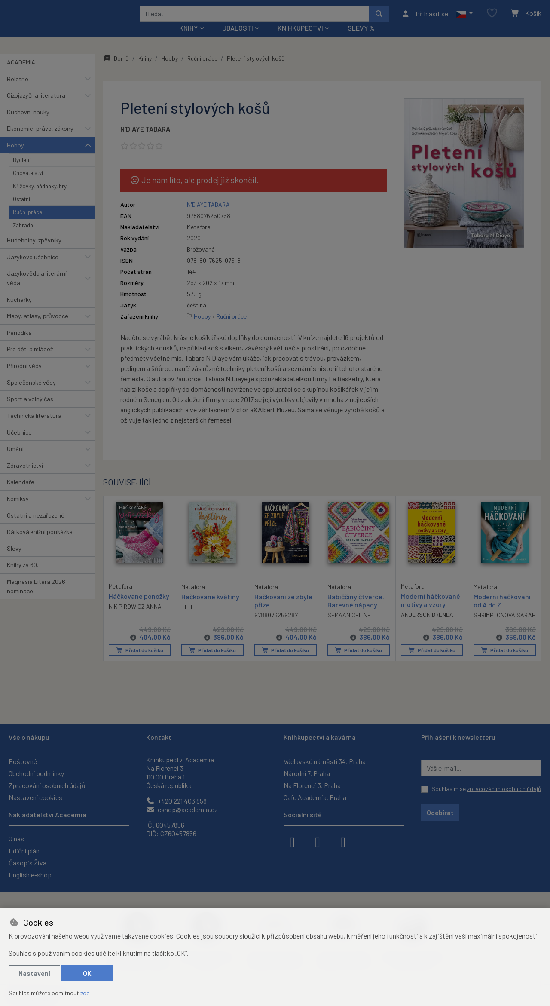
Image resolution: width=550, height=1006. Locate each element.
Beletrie (17, 90)
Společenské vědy (31, 393)
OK (87, 973)
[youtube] (342, 841)
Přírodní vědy (24, 377)
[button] (464, 19)
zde (84, 993)
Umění (15, 460)
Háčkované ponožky (139, 607)
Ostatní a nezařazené (35, 526)
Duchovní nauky (28, 123)
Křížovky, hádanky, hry (40, 197)
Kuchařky (19, 310)
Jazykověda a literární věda (37, 289)
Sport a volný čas (30, 410)
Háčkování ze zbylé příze (283, 612)
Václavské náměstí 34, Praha (325, 761)
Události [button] (237, 39)
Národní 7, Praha (307, 773)
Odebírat (440, 812)
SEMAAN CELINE (349, 626)
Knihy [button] (188, 39)
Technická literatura (34, 427)
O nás (16, 838)
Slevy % (361, 39)
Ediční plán (24, 851)
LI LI (186, 618)
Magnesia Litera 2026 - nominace (38, 597)
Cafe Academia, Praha (315, 797)
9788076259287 (276, 626)
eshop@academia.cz (182, 809)
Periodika (19, 344)
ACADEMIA (21, 73)
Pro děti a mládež (30, 360)
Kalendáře (20, 493)
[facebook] (292, 841)
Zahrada (23, 236)
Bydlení (22, 171)
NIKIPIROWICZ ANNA (135, 617)
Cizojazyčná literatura (36, 106)
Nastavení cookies (35, 797)
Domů (116, 70)
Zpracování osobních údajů (47, 785)
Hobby (15, 156)
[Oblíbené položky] (492, 19)
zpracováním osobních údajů (504, 788)
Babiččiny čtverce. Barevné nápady (355, 612)
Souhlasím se (486, 788)
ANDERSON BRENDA (427, 626)
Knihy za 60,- (24, 576)
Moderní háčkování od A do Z (502, 612)
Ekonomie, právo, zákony (40, 140)
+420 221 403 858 (176, 801)
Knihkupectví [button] (300, 39)
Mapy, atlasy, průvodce (37, 327)
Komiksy (18, 510)
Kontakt (158, 737)
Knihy (145, 70)
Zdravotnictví (25, 477)
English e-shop (30, 875)
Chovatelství (28, 184)
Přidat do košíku (139, 662)
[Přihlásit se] (424, 19)
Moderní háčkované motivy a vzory (430, 611)
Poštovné (23, 761)
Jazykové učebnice (32, 268)
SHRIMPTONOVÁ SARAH (505, 626)
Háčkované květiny (210, 608)
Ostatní (21, 210)
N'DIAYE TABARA (145, 140)
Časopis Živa (27, 863)
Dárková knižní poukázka (40, 543)
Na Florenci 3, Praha (312, 785)
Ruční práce (27, 223)
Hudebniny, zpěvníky (34, 251)
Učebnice (19, 443)
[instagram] (317, 841)
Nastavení (34, 973)
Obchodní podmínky (36, 773)
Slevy (14, 560)
